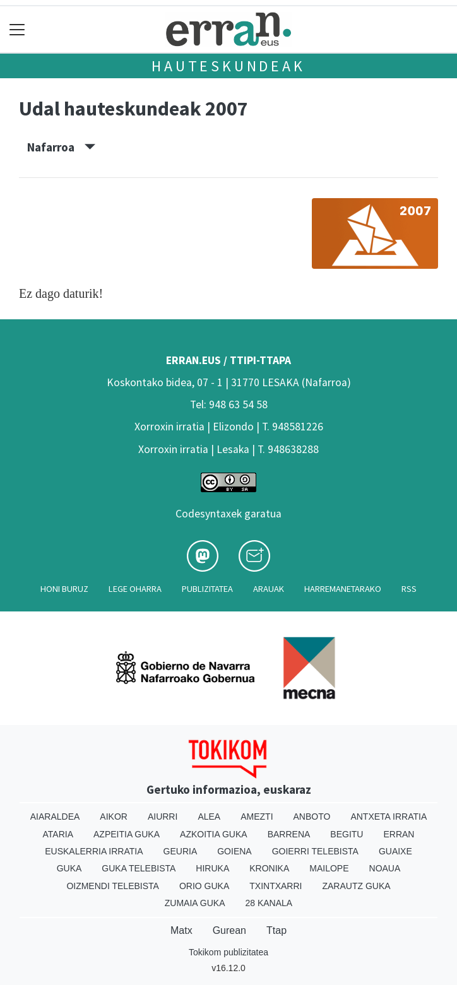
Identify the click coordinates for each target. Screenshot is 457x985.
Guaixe (395, 851)
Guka (69, 868)
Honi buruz (64, 588)
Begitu (346, 834)
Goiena (234, 851)
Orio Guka (204, 886)
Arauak (268, 588)
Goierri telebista (315, 851)
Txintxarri (275, 886)
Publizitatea (207, 588)
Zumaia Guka (195, 903)
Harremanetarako (342, 588)
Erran (398, 834)
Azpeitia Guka (126, 834)
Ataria (58, 834)
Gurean (229, 930)
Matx (181, 930)
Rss (409, 588)
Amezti (256, 816)
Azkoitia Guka (213, 834)
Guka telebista (138, 868)
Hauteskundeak (228, 66)
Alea (209, 816)
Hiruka (212, 868)
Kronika (269, 868)
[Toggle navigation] (17, 29)
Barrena (289, 834)
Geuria (180, 851)
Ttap (276, 930)
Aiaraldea (55, 816)
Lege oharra (135, 588)
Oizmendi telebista (112, 886)
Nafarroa (61, 147)
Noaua (385, 868)
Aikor (114, 816)
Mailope (328, 868)
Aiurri (162, 816)
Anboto (312, 816)
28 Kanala (268, 903)
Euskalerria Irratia (94, 851)
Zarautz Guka (356, 886)
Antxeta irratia (388, 816)
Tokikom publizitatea (228, 952)
